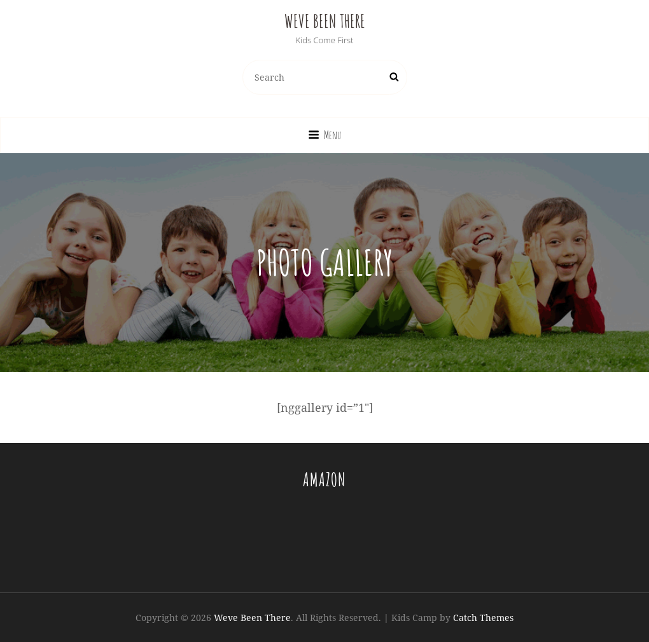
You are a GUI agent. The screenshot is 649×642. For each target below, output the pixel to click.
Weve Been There (324, 21)
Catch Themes (483, 617)
